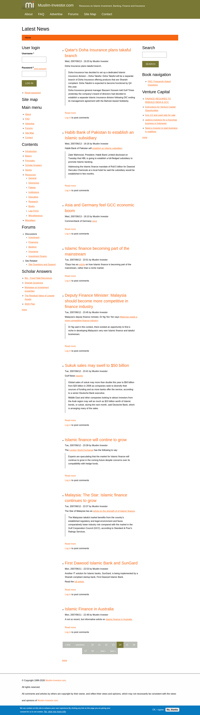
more (64, 660)
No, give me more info (55, 711)
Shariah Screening (34, 283)
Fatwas (32, 187)
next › (103, 651)
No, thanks (172, 709)
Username (28, 53)
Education (33, 197)
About (29, 14)
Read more (70, 113)
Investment (33, 237)
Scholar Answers (33, 165)
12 (106, 645)
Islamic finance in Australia (119, 619)
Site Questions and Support (42, 264)
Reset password (33, 93)
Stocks (28, 170)
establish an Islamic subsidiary (107, 148)
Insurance (33, 251)
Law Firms (33, 211)
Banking (32, 247)
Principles (30, 160)
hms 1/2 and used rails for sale (160, 115)
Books (31, 206)
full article (79, 581)
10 (92, 645)
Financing (33, 242)
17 (85, 651)
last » (113, 651)
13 (113, 645)
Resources (30, 175)
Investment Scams (37, 256)
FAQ (41, 14)
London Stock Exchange (81, 450)
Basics (28, 156)
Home (28, 37)
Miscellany (30, 220)
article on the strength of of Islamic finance (114, 511)
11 (99, 645)
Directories (33, 183)
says (94, 221)
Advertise (56, 14)
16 (134, 645)
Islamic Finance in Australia (89, 609)
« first (67, 645)
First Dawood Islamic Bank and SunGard (101, 563)
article (82, 264)
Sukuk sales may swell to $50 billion (97, 365)
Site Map (90, 14)
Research (33, 201)
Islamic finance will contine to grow (96, 440)
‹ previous (79, 645)
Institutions (33, 192)
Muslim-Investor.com (55, 680)
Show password (40, 69)
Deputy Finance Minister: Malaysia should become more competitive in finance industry (96, 301)
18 (92, 651)
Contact (107, 14)
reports (79, 376)
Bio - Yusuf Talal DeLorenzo (38, 278)
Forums (73, 14)
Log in (68, 117)
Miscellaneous (35, 215)
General (32, 178)
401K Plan (30, 304)
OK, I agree (158, 709)
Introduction (31, 151)
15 (127, 645)
